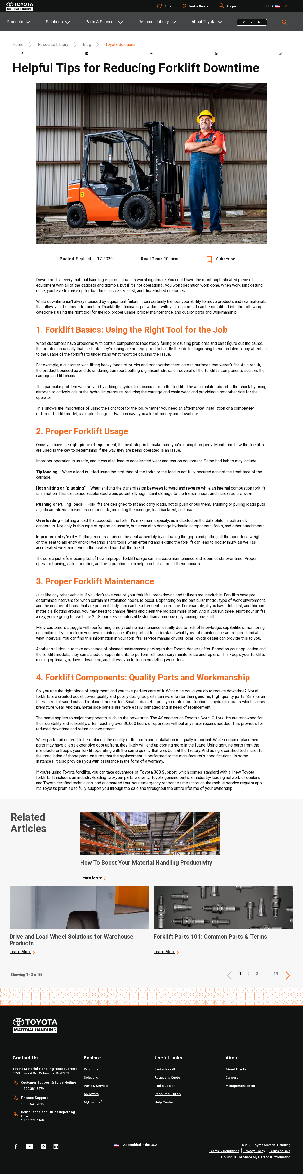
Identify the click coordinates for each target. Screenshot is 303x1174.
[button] (229, 975)
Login (231, 6)
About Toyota (203, 21)
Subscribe (225, 258)
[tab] (26, 21)
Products (15, 21)
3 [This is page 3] (257, 973)
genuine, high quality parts (220, 696)
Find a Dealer (199, 6)
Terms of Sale (279, 1151)
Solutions (54, 21)
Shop (168, 6)
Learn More (91, 878)
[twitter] (151, 53)
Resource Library (153, 21)
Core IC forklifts (215, 718)
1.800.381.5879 (32, 1089)
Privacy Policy (254, 1151)
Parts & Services (100, 21)
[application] (150, 846)
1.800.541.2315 (32, 1104)
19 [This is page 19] (275, 973)
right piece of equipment (93, 444)
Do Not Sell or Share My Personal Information (255, 1157)
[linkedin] (87, 53)
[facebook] (22, 53)
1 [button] (240, 973)
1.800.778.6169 (32, 1120)
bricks (134, 365)
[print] (216, 53)
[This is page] (287, 975)
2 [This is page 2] (249, 973)
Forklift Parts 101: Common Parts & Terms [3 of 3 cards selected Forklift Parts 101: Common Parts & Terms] (210, 936)
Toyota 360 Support (158, 772)
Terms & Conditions (224, 1151)
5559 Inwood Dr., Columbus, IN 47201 (41, 1073)
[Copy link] (281, 53)
